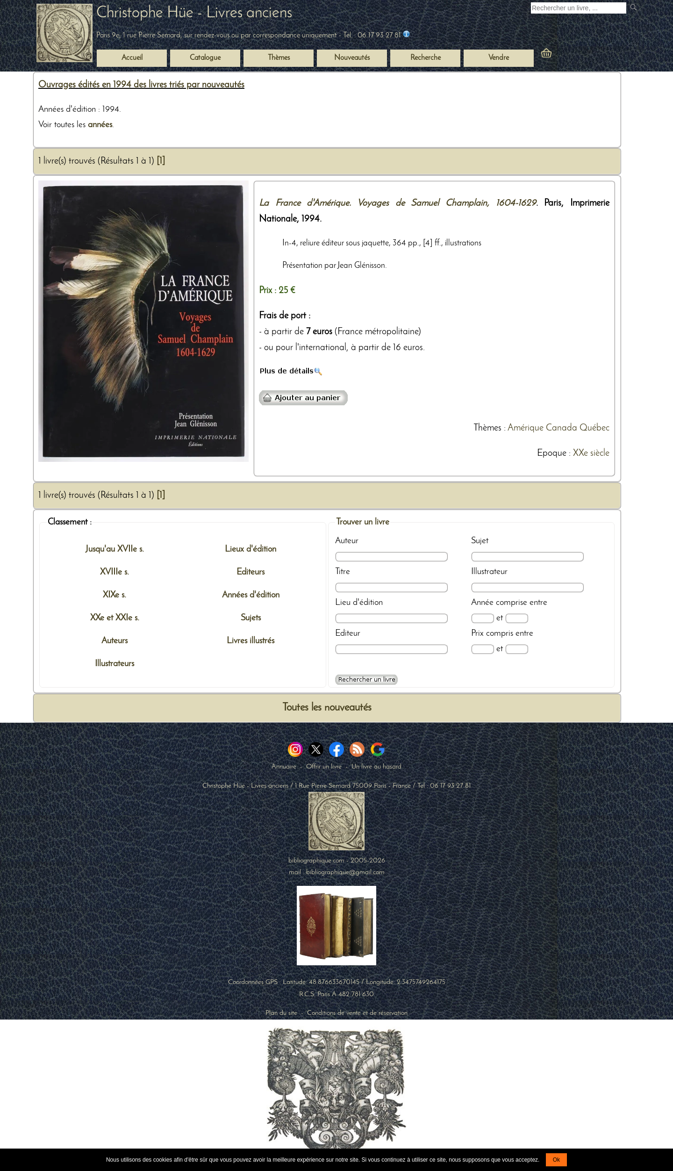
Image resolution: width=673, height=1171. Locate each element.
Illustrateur (489, 571)
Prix (477, 633)
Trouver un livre (362, 522)
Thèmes (487, 428)
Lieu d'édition (359, 602)
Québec (594, 428)
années (100, 124)
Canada (561, 428)
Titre (342, 571)
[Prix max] (516, 649)
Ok (556, 1160)
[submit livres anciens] (634, 8)
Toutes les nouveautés (327, 708)
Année (482, 602)
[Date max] (516, 618)
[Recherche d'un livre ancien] (578, 8)
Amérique (526, 428)
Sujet (479, 541)
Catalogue (205, 58)
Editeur (347, 633)
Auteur (346, 541)
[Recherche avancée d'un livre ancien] (366, 680)
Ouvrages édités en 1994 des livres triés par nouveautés (141, 85)
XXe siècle (591, 453)
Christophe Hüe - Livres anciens (194, 13)
